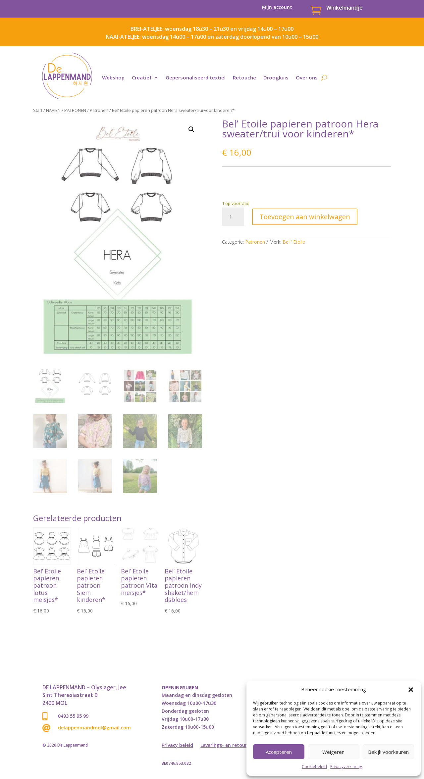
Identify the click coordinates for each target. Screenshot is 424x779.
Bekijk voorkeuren (388, 752)
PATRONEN (75, 110)
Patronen (99, 110)
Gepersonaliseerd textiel (196, 77)
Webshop (113, 77)
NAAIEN (53, 110)
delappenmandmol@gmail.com (94, 727)
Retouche (244, 77)
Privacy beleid (177, 745)
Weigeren (333, 752)
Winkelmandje (344, 7)
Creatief (142, 77)
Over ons (307, 77)
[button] (410, 689)
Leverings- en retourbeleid (230, 745)
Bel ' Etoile (294, 242)
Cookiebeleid (314, 766)
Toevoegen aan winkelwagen (304, 216)
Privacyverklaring (346, 766)
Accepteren (279, 752)
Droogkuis (276, 77)
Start (37, 110)
